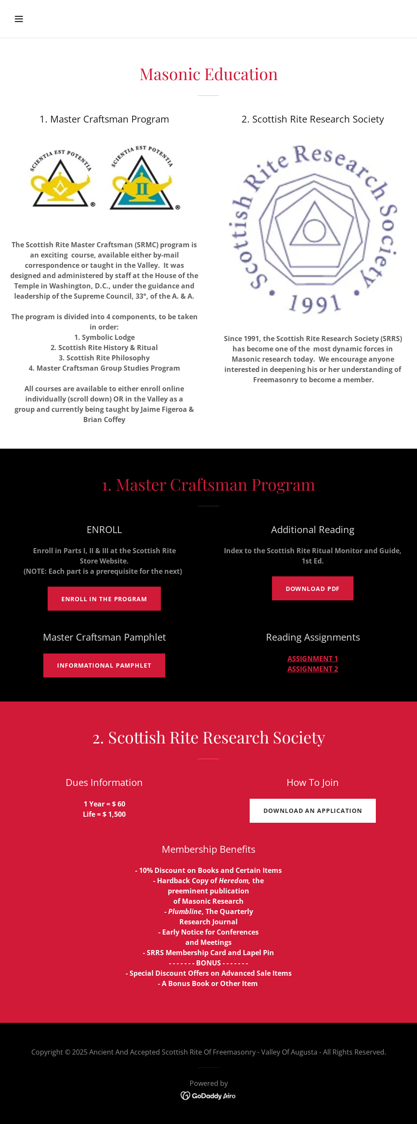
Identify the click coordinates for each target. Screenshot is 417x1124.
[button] (55, 18)
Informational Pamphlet (104, 665)
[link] (209, 1095)
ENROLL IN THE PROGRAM (104, 599)
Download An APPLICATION (312, 810)
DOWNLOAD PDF (313, 588)
